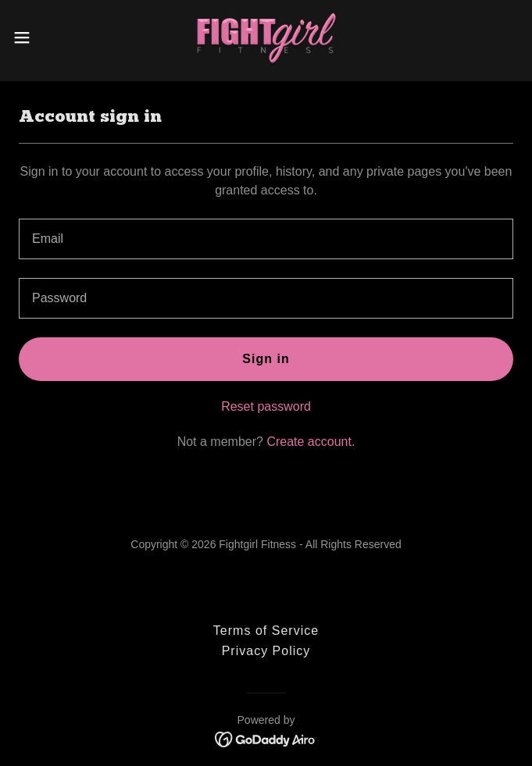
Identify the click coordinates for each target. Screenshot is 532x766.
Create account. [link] (310, 441)
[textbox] (266, 239)
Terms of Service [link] (266, 630)
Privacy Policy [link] (266, 650)
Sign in (265, 358)
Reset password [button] (266, 406)
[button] (45, 37)
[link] (266, 37)
